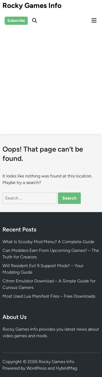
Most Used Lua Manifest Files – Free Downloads (48, 296)
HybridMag (66, 368)
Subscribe (16, 20)
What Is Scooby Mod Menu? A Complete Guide (48, 241)
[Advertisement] (51, 83)
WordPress (36, 368)
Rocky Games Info (31, 5)
